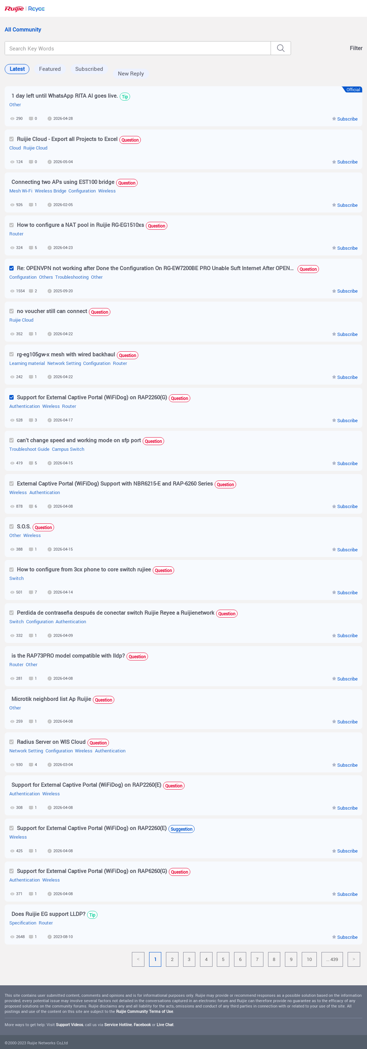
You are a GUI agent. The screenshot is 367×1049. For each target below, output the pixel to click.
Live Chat (165, 1024)
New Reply (131, 73)
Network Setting (64, 363)
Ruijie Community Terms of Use (144, 1011)
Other (15, 104)
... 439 (332, 959)
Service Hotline (118, 1024)
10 (309, 959)
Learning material (27, 363)
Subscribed (89, 68)
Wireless (107, 191)
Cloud (15, 148)
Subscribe (347, 119)
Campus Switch (68, 449)
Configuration (82, 191)
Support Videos (69, 1024)
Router (16, 233)
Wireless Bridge (50, 191)
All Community (23, 29)
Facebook (142, 1024)
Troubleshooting (72, 277)
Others (46, 277)
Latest (17, 68)
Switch (16, 578)
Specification (22, 923)
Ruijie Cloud (35, 148)
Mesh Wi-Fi (20, 191)
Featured (50, 68)
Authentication (24, 406)
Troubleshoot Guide (29, 449)
